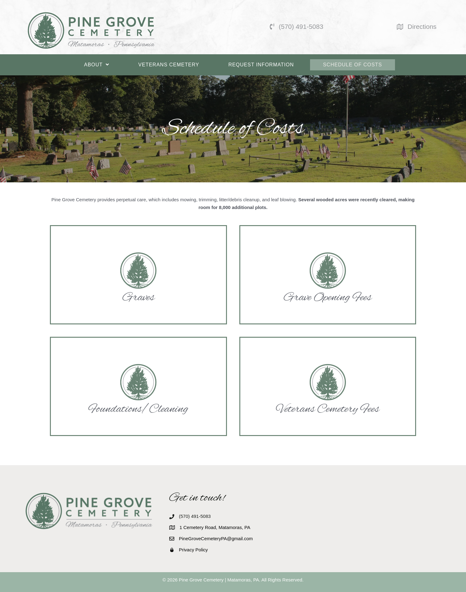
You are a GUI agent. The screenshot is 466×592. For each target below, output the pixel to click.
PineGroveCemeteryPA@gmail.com (216, 538)
